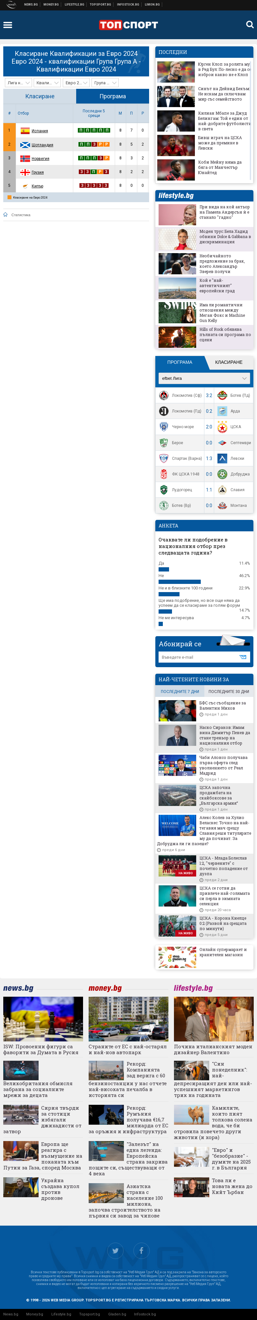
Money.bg (34, 1314)
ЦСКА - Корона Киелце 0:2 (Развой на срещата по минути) (223, 923)
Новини (31, 4)
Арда (228, 411)
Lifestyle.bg (61, 1314)
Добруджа (233, 474)
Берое (170, 443)
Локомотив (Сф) (179, 395)
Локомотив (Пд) (179, 411)
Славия (230, 490)
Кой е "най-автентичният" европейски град (217, 285)
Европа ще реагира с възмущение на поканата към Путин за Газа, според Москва (42, 1155)
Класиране (40, 96)
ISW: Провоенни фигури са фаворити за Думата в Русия (40, 1049)
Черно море (175, 427)
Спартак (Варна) (179, 458)
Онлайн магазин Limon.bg (152, 4)
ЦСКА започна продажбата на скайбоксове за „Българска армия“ (218, 795)
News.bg (10, 1314)
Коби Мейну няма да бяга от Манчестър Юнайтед (220, 167)
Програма (112, 96)
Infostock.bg (145, 1314)
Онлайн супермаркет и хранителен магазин (223, 952)
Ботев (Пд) (233, 395)
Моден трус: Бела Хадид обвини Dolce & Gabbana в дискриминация (225, 236)
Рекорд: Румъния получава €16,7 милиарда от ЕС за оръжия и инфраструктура (128, 1119)
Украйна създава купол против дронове (60, 1189)
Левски (230, 458)
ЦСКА (228, 427)
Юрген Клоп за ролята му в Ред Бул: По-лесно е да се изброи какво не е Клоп (224, 69)
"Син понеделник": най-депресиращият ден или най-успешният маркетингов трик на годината (213, 1079)
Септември (233, 443)
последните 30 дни (229, 691)
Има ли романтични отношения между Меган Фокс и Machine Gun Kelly (222, 312)
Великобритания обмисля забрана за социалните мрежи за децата (38, 1089)
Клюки (75, 4)
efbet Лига (172, 378)
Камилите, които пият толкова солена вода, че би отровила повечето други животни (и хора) (213, 1122)
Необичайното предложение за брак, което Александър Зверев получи (222, 263)
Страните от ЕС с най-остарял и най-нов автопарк (128, 1049)
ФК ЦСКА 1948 (178, 474)
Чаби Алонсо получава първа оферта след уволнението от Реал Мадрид (223, 765)
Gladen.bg (117, 1314)
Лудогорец (174, 490)
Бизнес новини (51, 4)
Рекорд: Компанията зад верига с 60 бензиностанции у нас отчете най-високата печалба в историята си (128, 1079)
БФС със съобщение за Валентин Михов (222, 705)
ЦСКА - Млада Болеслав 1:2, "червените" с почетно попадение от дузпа (223, 865)
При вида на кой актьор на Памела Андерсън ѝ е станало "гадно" (224, 212)
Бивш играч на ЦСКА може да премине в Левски (220, 143)
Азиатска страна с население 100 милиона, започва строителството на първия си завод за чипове (126, 1200)
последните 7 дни (180, 691)
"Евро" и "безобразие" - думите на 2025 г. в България (231, 1158)
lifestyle (176, 196)
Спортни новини (100, 4)
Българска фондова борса (128, 4)
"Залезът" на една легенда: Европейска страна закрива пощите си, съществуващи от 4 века (128, 1158)
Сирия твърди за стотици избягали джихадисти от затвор (42, 1119)
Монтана (231, 505)
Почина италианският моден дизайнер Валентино (213, 1049)
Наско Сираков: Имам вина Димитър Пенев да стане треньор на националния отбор (224, 735)
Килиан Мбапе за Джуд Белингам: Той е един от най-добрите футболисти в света (224, 120)
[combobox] (18, 82)
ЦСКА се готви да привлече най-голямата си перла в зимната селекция (224, 895)
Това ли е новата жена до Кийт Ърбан (232, 1186)
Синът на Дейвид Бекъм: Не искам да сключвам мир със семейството (224, 94)
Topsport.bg (89, 1314)
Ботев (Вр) (174, 505)
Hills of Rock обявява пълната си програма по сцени (225, 334)
